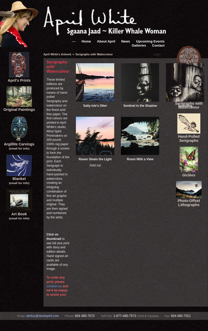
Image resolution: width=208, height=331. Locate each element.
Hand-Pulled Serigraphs (189, 136)
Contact (158, 45)
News (125, 41)
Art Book (19, 214)
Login (157, 54)
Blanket (19, 179)
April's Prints (19, 78)
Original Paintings (19, 107)
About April (106, 41)
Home (86, 41)
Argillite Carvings (19, 144)
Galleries (139, 45)
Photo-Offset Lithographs (189, 201)
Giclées (189, 173)
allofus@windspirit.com (42, 316)
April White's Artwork (57, 54)
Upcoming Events (150, 41)
